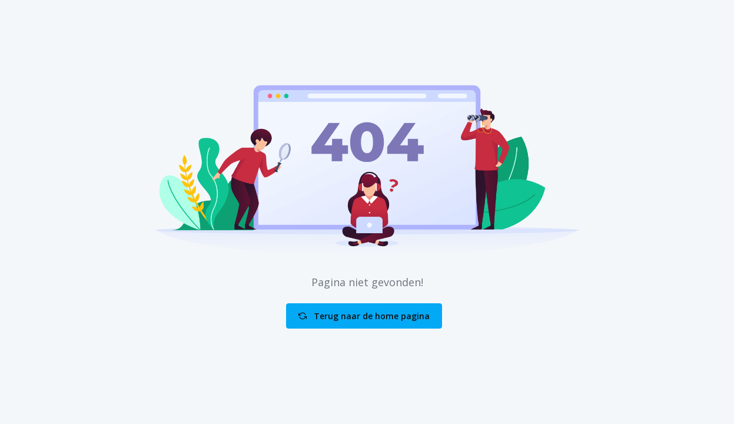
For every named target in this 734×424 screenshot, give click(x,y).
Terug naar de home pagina (364, 316)
